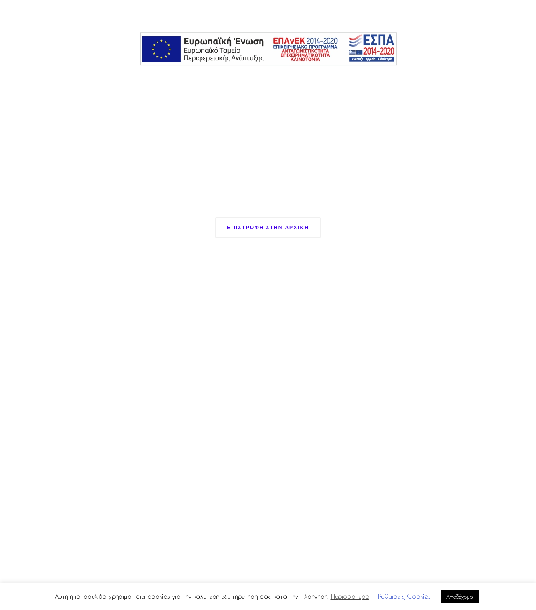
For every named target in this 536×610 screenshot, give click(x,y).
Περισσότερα (350, 596)
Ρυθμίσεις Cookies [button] (404, 596)
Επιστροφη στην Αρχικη (268, 227)
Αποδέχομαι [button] (460, 596)
